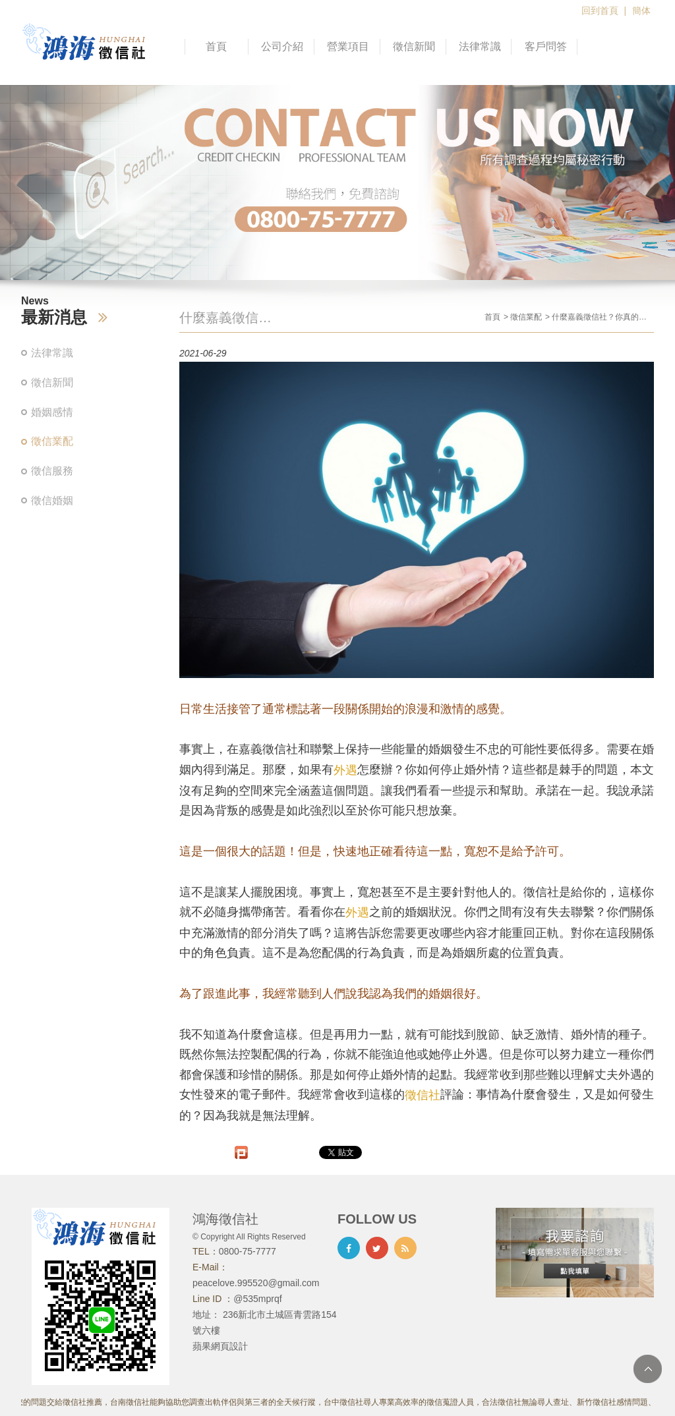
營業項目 (348, 46)
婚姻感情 (52, 412)
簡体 (641, 10)
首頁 (216, 46)
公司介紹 (282, 46)
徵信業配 (52, 441)
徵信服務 (52, 470)
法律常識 (480, 46)
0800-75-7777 (247, 1251)
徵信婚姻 (52, 500)
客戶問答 (546, 46)
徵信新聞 (414, 46)
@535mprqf (257, 1298)
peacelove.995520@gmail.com (255, 1283)
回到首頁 (599, 10)
